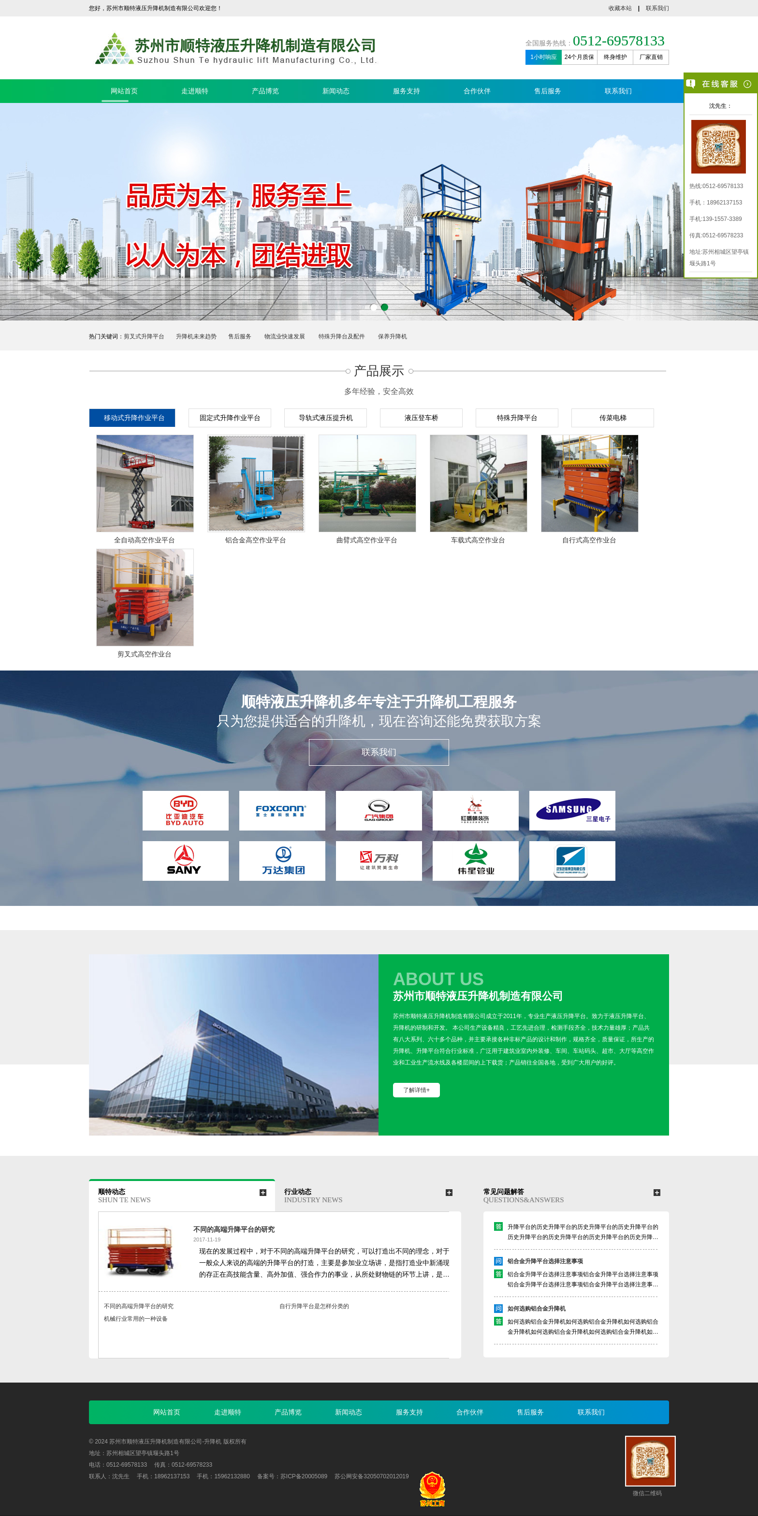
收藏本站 (620, 8)
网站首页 (124, 91)
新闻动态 (336, 91)
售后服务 (547, 91)
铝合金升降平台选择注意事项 (545, 1264)
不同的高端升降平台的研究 (234, 1229)
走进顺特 (194, 91)
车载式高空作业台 (478, 540)
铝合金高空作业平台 (255, 540)
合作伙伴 (477, 91)
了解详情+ (416, 1090)
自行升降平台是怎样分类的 (314, 1306)
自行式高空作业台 (589, 540)
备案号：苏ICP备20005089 (292, 1476)
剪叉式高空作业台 (144, 654)
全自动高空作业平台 (144, 540)
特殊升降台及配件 (342, 336)
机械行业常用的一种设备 (136, 1318)
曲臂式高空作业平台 (366, 540)
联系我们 (657, 8)
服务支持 (406, 91)
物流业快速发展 (284, 336)
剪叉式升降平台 (144, 336)
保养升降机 (392, 336)
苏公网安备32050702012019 (371, 1476)
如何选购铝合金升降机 (537, 1311)
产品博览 (265, 91)
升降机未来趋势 (196, 336)
